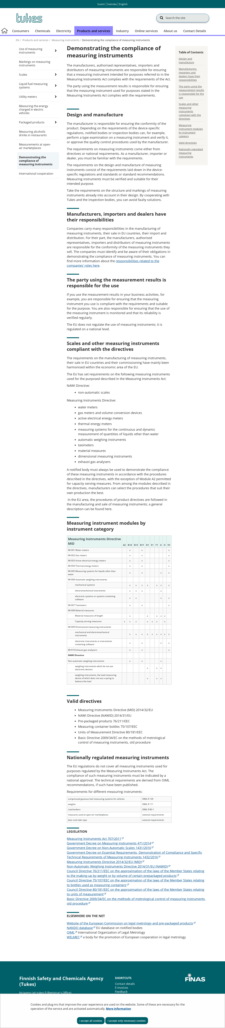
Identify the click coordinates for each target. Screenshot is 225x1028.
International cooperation (36, 173)
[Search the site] (182, 18)
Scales (23, 75)
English (123, 4)
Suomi (101, 4)
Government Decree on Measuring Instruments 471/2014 (110, 843)
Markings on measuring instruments (34, 63)
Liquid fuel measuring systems (33, 85)
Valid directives (188, 142)
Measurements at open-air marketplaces (35, 146)
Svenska (112, 4)
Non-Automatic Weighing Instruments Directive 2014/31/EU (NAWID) (118, 866)
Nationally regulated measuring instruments (191, 153)
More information (118, 1009)
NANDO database (81, 928)
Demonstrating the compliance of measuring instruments (35, 160)
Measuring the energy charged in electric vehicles (33, 109)
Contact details (125, 984)
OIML (72, 932)
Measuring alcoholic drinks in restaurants (33, 133)
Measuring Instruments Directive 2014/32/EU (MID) (105, 862)
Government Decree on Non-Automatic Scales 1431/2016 (110, 848)
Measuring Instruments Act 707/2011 (95, 839)
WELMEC (74, 937)
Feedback (121, 992)
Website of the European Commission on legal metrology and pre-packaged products (131, 923)
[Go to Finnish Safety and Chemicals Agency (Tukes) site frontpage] (29, 18)
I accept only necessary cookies (127, 1020)
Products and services (35, 40)
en (17, 40)
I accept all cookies (90, 1020)
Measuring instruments (65, 40)
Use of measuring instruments (30, 50)
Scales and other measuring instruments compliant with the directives (190, 111)
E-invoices (121, 988)
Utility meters (28, 97)
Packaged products (31, 122)
